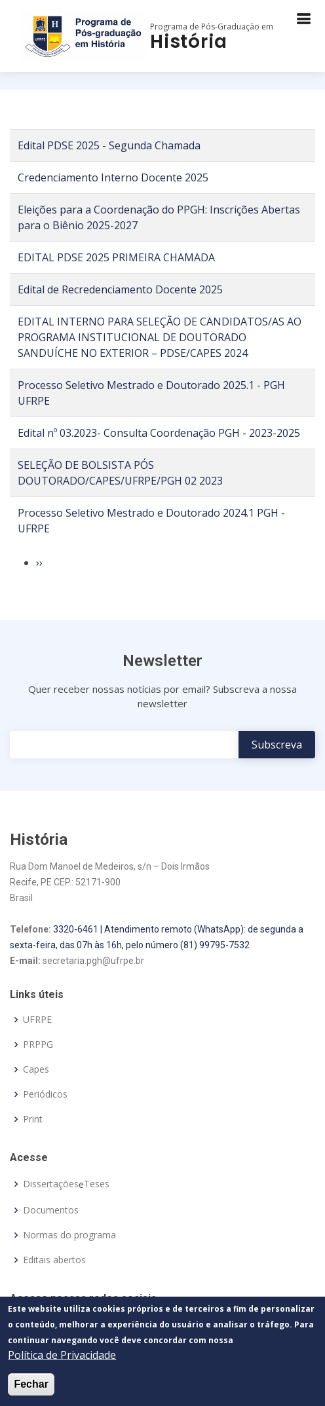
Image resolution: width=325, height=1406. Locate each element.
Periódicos (45, 1094)
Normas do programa (69, 1235)
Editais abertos (54, 1260)
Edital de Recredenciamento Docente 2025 (120, 289)
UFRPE (37, 1019)
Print (33, 1119)
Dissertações (51, 1184)
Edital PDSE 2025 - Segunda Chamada (109, 145)
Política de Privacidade (62, 1355)
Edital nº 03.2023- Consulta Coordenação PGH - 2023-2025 (159, 433)
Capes (36, 1069)
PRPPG (38, 1044)
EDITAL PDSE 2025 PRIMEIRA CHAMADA (116, 257)
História (188, 41)
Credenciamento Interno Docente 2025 (113, 177)
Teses (96, 1184)
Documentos (51, 1210)
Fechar (31, 1384)
